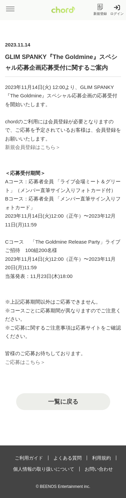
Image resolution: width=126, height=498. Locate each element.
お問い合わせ (99, 469)
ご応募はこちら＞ (25, 362)
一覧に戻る (63, 401)
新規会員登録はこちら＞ (32, 147)
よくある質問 (67, 458)
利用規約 (101, 458)
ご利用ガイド (29, 458)
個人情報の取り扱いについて (43, 469)
